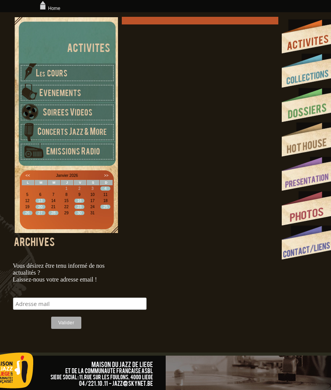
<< (28, 175)
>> (106, 175)
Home (49, 8)
